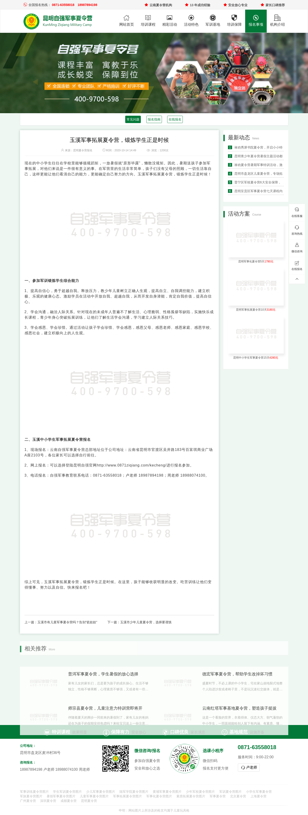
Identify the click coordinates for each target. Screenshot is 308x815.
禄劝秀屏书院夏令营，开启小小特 (258, 147)
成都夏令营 (69, 801)
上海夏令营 (258, 796)
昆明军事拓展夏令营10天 (255, 309)
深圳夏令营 (48, 801)
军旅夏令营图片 (31, 796)
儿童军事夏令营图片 (94, 796)
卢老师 (248, 767)
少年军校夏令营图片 (200, 791)
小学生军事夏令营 (259, 791)
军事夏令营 (218, 796)
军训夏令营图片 (230, 791)
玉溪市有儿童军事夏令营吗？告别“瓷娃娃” (67, 622)
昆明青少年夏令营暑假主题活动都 (258, 156)
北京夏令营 (238, 796)
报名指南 (154, 119)
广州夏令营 (28, 801)
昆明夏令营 (89, 801)
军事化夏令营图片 (159, 796)
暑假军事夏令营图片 (61, 796)
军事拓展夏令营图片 (127, 796)
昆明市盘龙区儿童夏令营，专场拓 (258, 173)
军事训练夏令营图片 (34, 791)
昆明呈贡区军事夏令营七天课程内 (258, 191)
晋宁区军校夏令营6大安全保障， (257, 182)
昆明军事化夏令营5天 (255, 261)
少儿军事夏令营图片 (100, 791)
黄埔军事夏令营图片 (167, 791)
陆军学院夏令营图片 (133, 791)
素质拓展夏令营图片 (190, 796)
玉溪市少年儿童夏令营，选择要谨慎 (146, 622)
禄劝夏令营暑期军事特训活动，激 (258, 165)
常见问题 (133, 119)
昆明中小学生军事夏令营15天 (255, 357)
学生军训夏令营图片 (67, 791)
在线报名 (175, 119)
